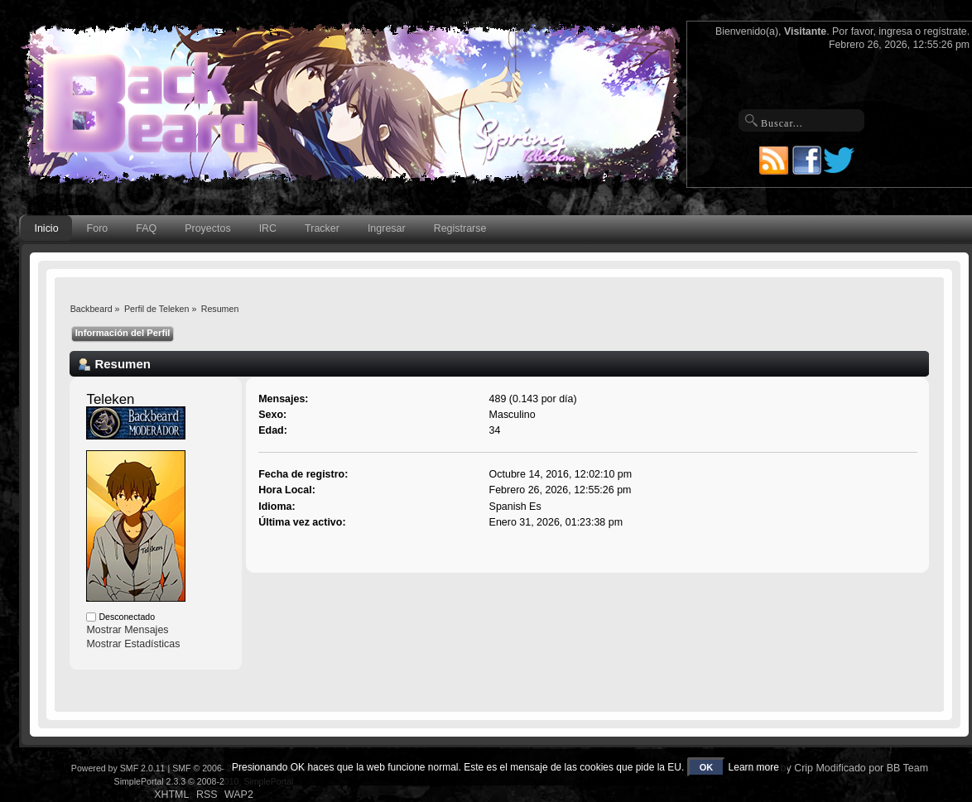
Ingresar (387, 228)
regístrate (945, 31)
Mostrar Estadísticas (133, 644)
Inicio (46, 228)
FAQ (146, 228)
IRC (268, 228)
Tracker (322, 228)
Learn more (754, 767)
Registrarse (460, 228)
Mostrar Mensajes (127, 630)
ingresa (895, 31)
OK (707, 767)
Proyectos (207, 228)
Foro (97, 228)
